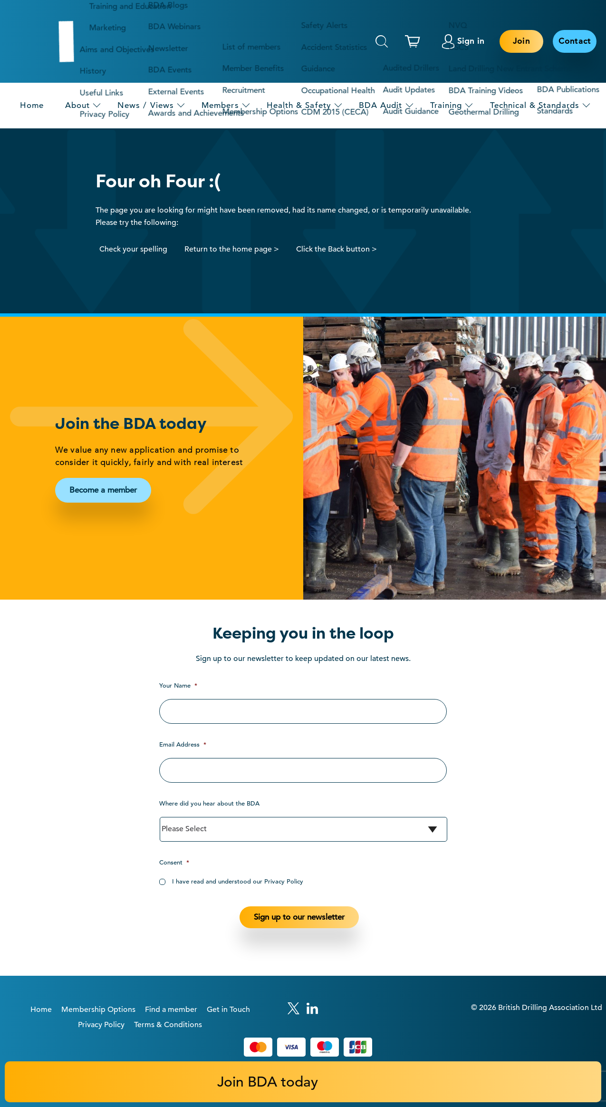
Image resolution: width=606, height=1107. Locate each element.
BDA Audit (381, 105)
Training (446, 105)
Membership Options (98, 1009)
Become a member (103, 490)
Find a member (171, 1009)
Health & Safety (299, 105)
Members (220, 105)
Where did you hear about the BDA (209, 803)
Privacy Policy (101, 1024)
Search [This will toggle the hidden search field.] (382, 41)
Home (32, 105)
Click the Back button (333, 249)
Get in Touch (228, 1009)
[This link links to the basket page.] (415, 41)
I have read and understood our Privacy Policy (237, 881)
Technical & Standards (534, 105)
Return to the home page (228, 249)
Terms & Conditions (168, 1024)
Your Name (178, 685)
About (77, 105)
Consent (174, 862)
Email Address (182, 744)
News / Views (145, 105)
